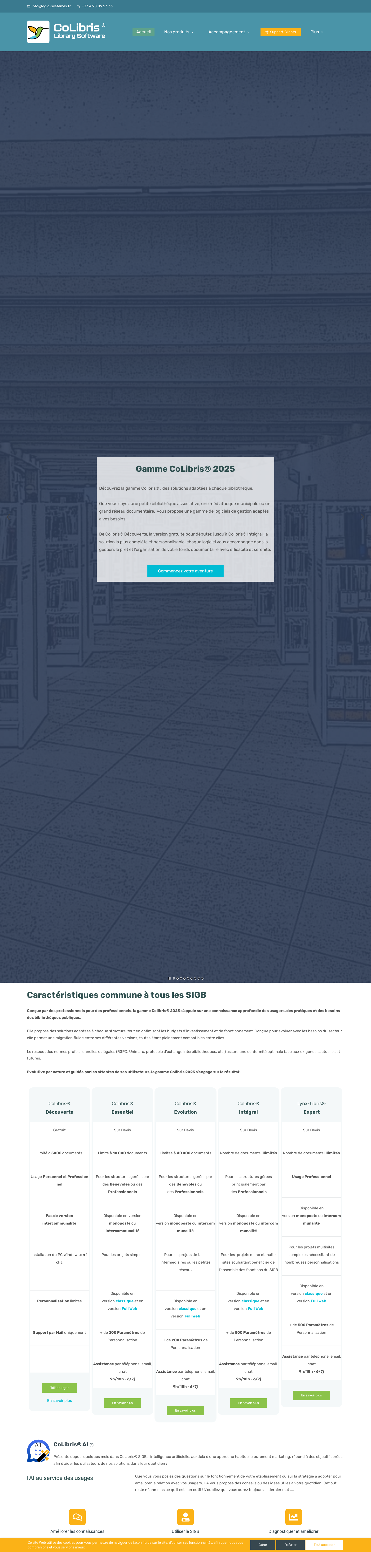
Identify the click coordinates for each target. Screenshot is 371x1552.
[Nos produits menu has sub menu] (179, 32)
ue (131, 1301)
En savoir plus (59, 1400)
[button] (8, 517)
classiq (122, 1301)
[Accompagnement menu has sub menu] (230, 32)
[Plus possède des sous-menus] (317, 32)
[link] (38, 1442)
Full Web (129, 1308)
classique (188, 1308)
